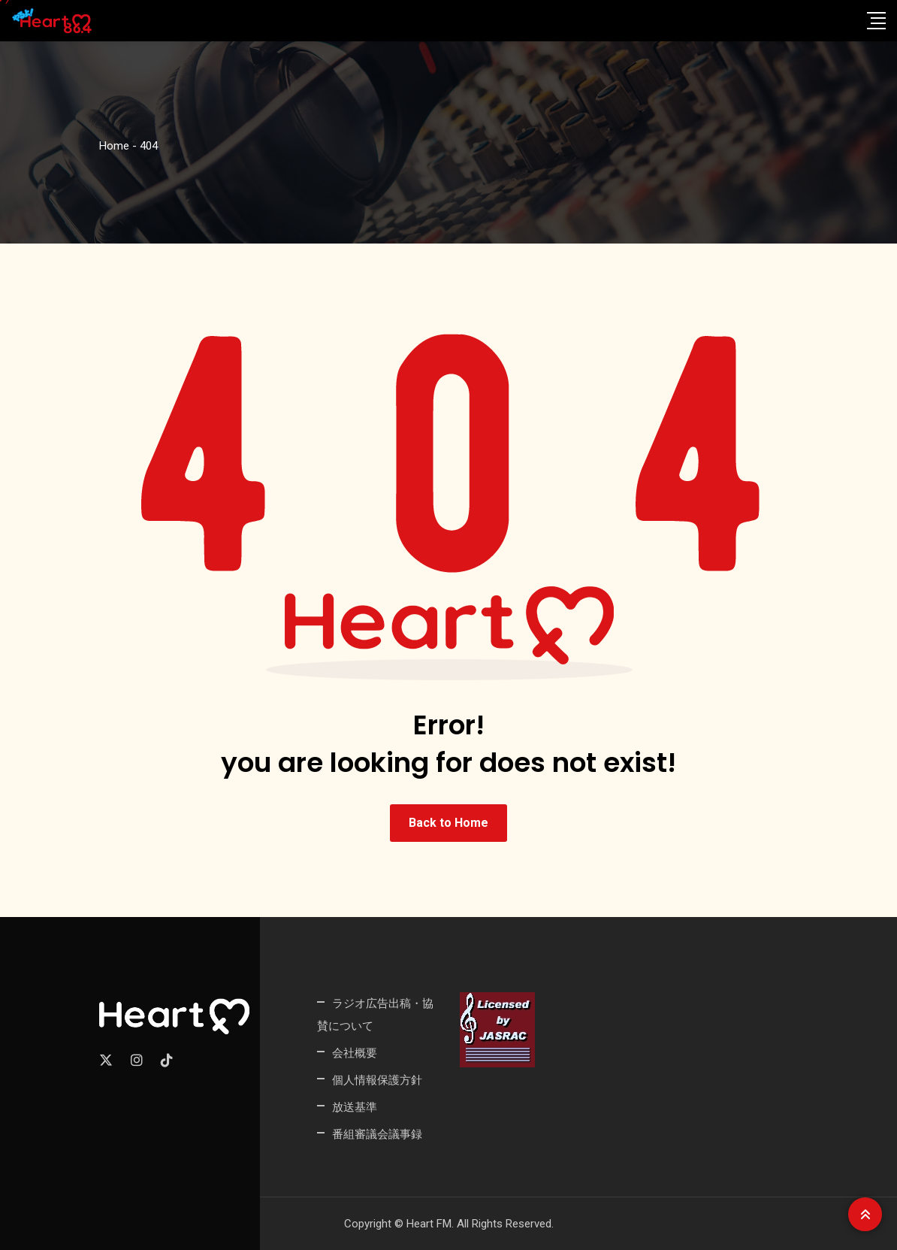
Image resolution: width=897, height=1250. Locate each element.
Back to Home (448, 823)
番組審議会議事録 (377, 1134)
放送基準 (354, 1107)
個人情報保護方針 (377, 1080)
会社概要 (354, 1053)
